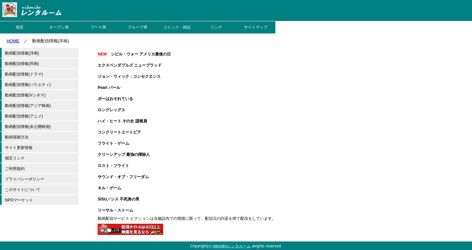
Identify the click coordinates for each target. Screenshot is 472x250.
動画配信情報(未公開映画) (28, 126)
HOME (13, 40)
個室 (20, 27)
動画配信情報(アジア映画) (28, 105)
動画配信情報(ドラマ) (24, 74)
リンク (216, 27)
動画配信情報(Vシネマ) (25, 95)
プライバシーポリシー (24, 179)
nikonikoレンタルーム (232, 246)
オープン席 (59, 27)
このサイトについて (22, 189)
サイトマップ (255, 27)
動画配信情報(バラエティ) (28, 84)
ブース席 (98, 27)
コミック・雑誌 (177, 27)
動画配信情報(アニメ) (24, 116)
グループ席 (138, 27)
